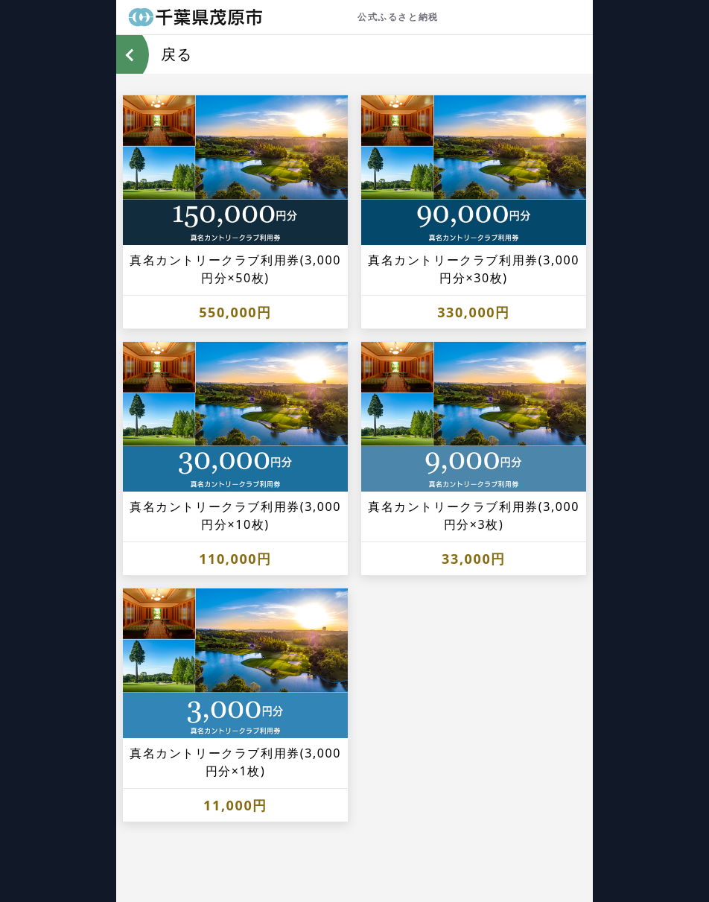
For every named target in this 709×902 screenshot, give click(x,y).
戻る (176, 54)
